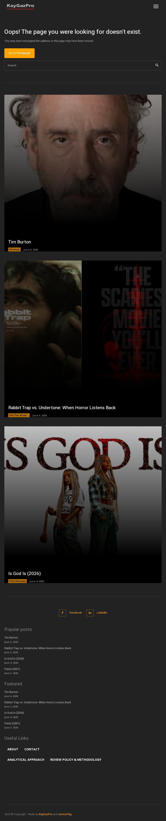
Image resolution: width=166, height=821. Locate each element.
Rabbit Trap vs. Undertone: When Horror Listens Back (62, 407)
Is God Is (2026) (24, 573)
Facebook (75, 613)
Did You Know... (19, 415)
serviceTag (65, 814)
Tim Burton (19, 242)
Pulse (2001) (12, 669)
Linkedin (102, 613)
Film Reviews (17, 581)
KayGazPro (45, 814)
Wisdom (14, 249)
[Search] (157, 65)
